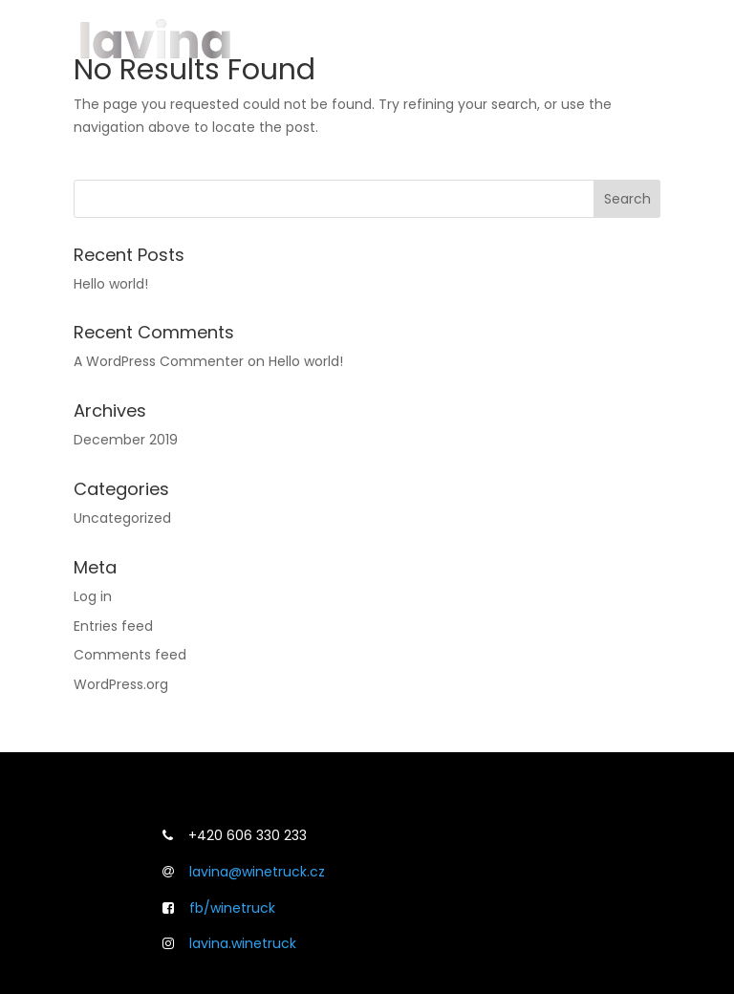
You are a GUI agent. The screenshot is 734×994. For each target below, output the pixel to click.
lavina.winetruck (242, 943)
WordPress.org (121, 684)
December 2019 (126, 439)
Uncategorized (122, 518)
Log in (93, 596)
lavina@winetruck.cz (257, 871)
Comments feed (130, 654)
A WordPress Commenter (159, 361)
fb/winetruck (232, 908)
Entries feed (113, 626)
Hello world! (111, 283)
